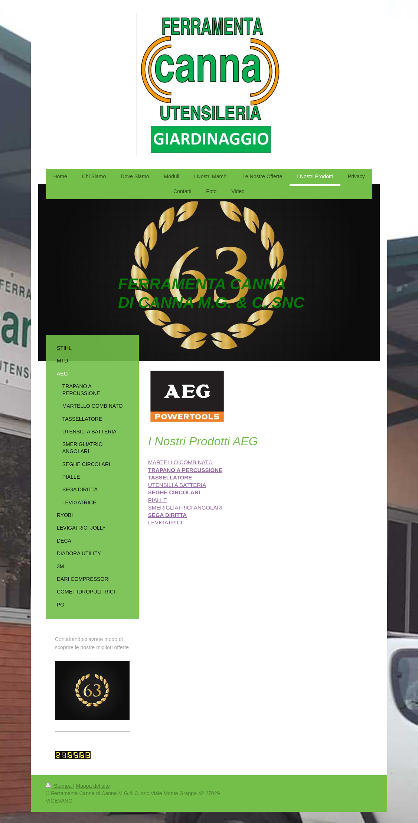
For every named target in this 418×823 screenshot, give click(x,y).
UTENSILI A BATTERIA (177, 485)
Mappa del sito (93, 786)
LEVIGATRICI (165, 522)
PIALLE (157, 500)
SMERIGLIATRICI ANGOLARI (185, 507)
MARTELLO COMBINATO (180, 462)
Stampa (59, 786)
